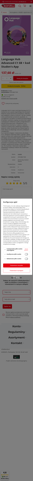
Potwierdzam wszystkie (16, 265)
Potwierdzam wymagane (16, 270)
